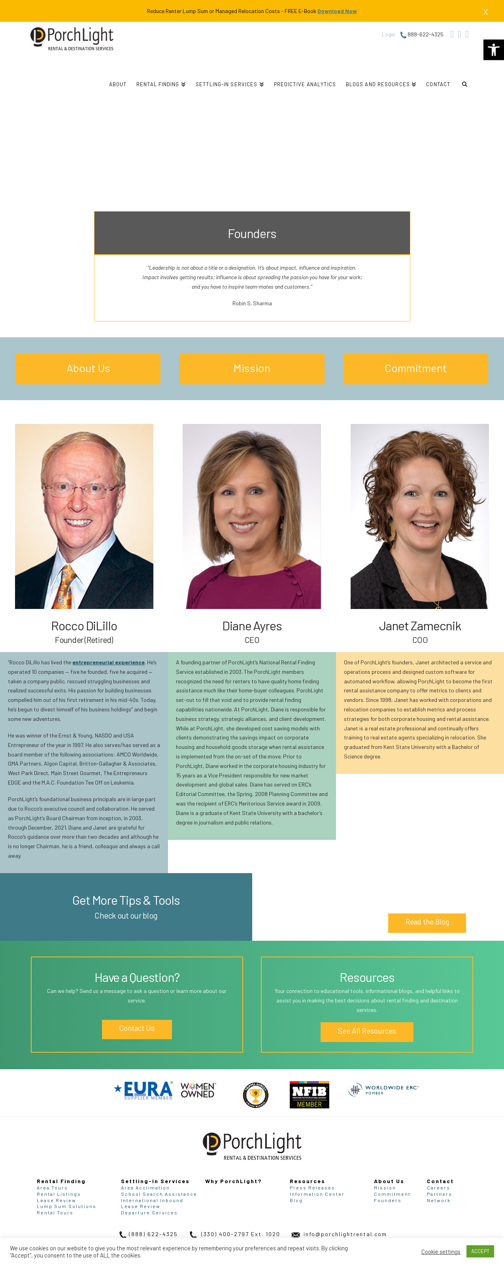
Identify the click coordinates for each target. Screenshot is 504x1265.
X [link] (485, 11)
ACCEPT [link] (480, 1251)
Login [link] (388, 34)
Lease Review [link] (56, 1200)
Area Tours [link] (52, 1187)
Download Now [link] (337, 11)
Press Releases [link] (312, 1187)
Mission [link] (251, 367)
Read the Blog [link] (427, 921)
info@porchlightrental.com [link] (338, 1234)
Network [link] (439, 1200)
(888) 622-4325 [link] (147, 1234)
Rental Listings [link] (59, 1194)
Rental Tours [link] (55, 1212)
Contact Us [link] (137, 1029)
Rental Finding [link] (61, 1181)
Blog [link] (296, 1200)
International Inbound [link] (152, 1200)
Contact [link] (440, 1181)
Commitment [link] (416, 367)
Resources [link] (307, 1181)
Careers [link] (438, 1187)
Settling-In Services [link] (155, 1181)
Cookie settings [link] (441, 1251)
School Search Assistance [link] (159, 1194)
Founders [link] (388, 1200)
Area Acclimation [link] (145, 1187)
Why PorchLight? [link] (233, 1181)
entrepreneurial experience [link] (108, 662)
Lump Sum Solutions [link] (66, 1206)
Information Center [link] (317, 1194)
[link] (493, 50)
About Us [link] (88, 367)
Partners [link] (439, 1194)
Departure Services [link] (149, 1212)
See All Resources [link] (367, 1030)
